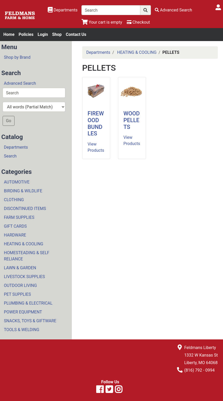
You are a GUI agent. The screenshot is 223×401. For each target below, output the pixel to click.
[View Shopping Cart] (101, 22)
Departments (16, 147)
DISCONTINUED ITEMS (25, 208)
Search (10, 156)
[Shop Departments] (63, 10)
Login (43, 34)
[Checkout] (138, 22)
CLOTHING (14, 199)
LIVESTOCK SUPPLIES (24, 276)
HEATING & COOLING (23, 243)
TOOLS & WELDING (21, 329)
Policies (26, 34)
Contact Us (76, 34)
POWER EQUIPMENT (23, 312)
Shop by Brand (17, 57)
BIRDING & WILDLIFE (23, 190)
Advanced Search (20, 83)
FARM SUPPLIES (19, 217)
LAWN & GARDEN (20, 267)
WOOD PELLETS (131, 120)
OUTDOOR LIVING (20, 285)
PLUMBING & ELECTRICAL (28, 303)
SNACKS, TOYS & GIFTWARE (30, 320)
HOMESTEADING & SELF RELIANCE (26, 255)
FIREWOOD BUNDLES (96, 123)
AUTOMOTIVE (17, 182)
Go (8, 120)
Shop (57, 34)
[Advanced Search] (173, 10)
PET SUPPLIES (17, 294)
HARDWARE (15, 235)
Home (9, 34)
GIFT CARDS (15, 226)
